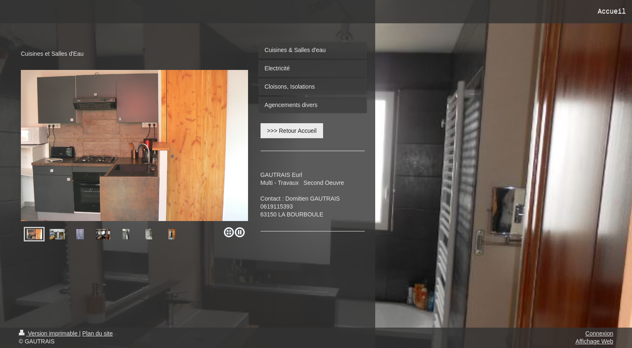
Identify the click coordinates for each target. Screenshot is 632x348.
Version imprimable (49, 333)
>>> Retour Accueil (292, 130)
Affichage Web (594, 341)
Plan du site (97, 333)
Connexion (599, 333)
